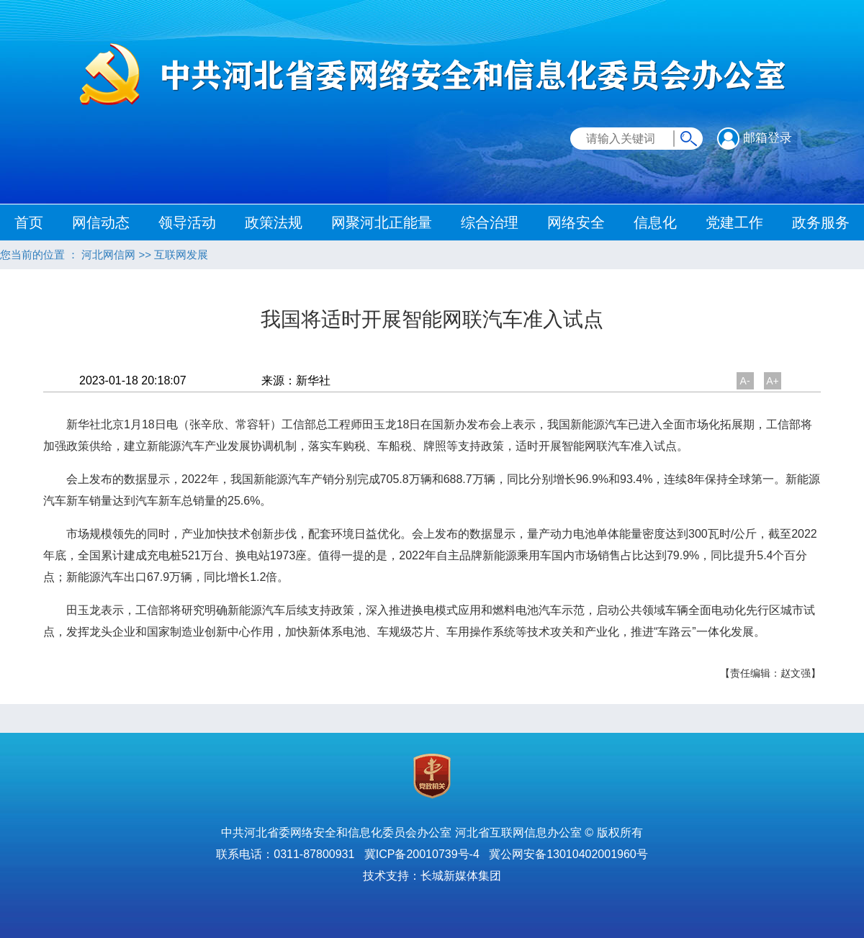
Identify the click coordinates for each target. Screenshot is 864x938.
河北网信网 (108, 254)
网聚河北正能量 (381, 222)
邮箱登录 (754, 138)
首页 (28, 222)
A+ (772, 381)
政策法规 (273, 222)
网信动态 (101, 222)
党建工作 (734, 222)
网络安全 (576, 222)
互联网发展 (181, 254)
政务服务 (821, 222)
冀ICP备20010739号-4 (422, 854)
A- (745, 381)
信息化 (655, 222)
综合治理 (489, 222)
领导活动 (187, 222)
